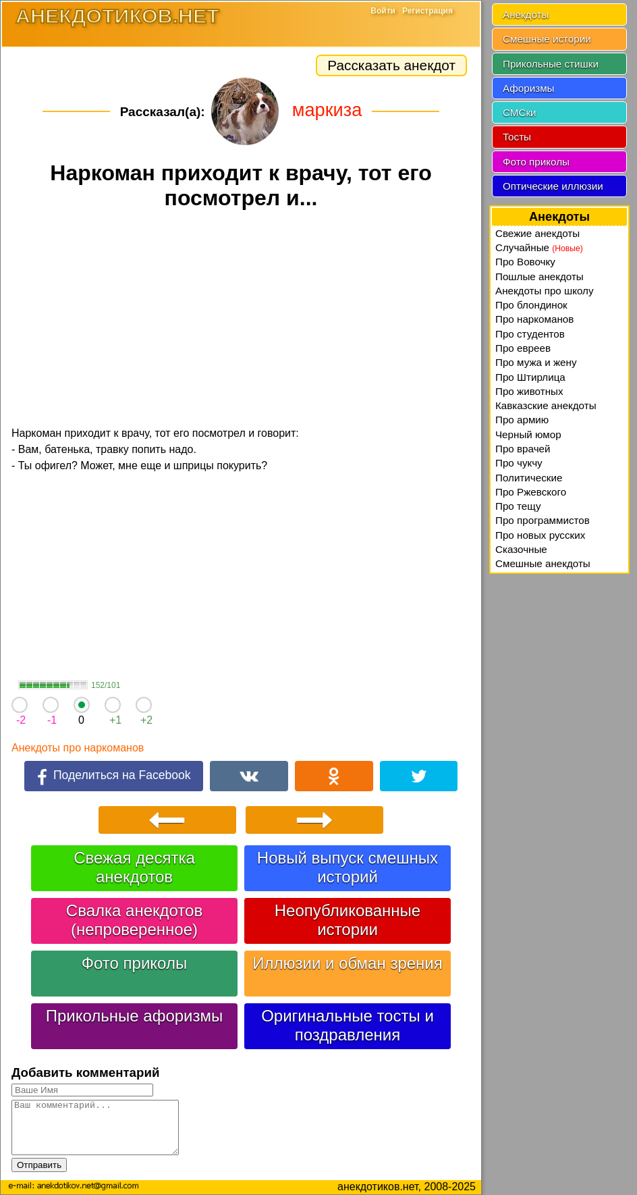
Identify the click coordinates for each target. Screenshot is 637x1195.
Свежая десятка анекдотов (134, 867)
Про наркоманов (534, 319)
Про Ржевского (530, 492)
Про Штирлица (530, 377)
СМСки (519, 112)
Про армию (522, 419)
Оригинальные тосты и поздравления (347, 1025)
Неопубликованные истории (347, 919)
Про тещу (518, 506)
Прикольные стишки (551, 64)
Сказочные (521, 549)
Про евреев (523, 348)
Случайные (539, 247)
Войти (382, 11)
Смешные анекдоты (542, 563)
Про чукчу (519, 463)
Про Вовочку (525, 261)
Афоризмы (529, 88)
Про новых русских (540, 535)
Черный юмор (528, 434)
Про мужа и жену (536, 362)
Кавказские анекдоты (546, 405)
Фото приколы (134, 963)
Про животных (529, 391)
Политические (528, 477)
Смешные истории (547, 39)
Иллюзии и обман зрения (347, 963)
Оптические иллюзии (553, 186)
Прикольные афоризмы (134, 1016)
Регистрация (427, 11)
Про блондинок (531, 305)
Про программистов (542, 520)
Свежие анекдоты (537, 233)
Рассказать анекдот (391, 65)
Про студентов (530, 334)
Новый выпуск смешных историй (347, 867)
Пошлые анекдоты (539, 276)
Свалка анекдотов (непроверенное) (134, 919)
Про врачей (523, 448)
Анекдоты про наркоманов (77, 747)
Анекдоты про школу (544, 290)
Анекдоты (526, 14)
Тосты (517, 136)
